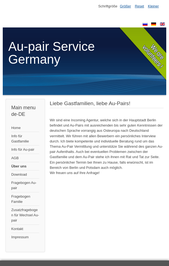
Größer (125, 6)
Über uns (18, 166)
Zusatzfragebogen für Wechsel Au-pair (25, 215)
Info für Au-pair (22, 149)
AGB (15, 158)
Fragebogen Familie (20, 199)
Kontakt (17, 229)
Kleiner (153, 6)
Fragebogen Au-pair (24, 185)
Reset (139, 6)
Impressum (20, 237)
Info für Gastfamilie (20, 138)
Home (16, 128)
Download (19, 174)
